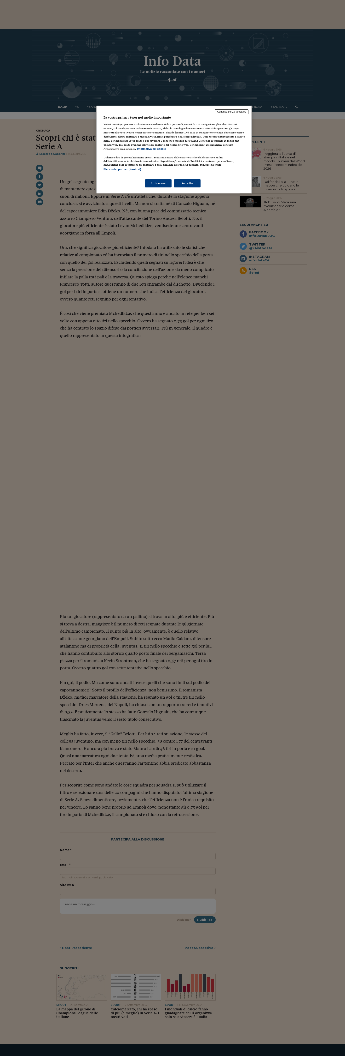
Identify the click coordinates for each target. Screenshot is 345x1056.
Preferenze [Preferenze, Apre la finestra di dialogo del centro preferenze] (158, 183)
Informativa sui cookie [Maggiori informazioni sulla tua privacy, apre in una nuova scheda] (151, 148)
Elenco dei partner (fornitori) (122, 169)
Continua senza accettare (231, 111)
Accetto (187, 183)
